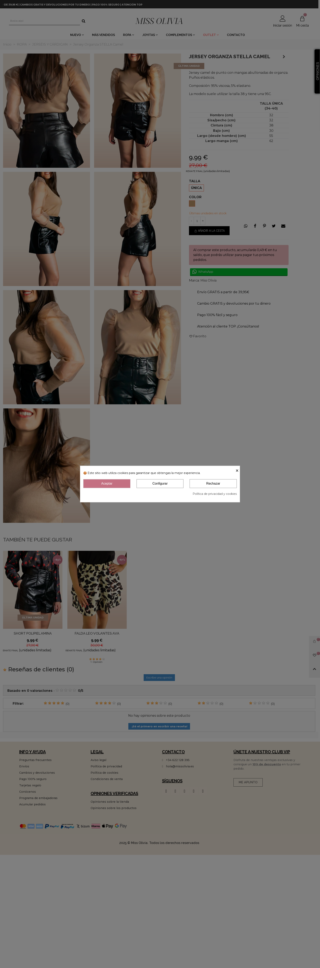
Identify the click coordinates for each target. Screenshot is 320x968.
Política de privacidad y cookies (215, 493)
